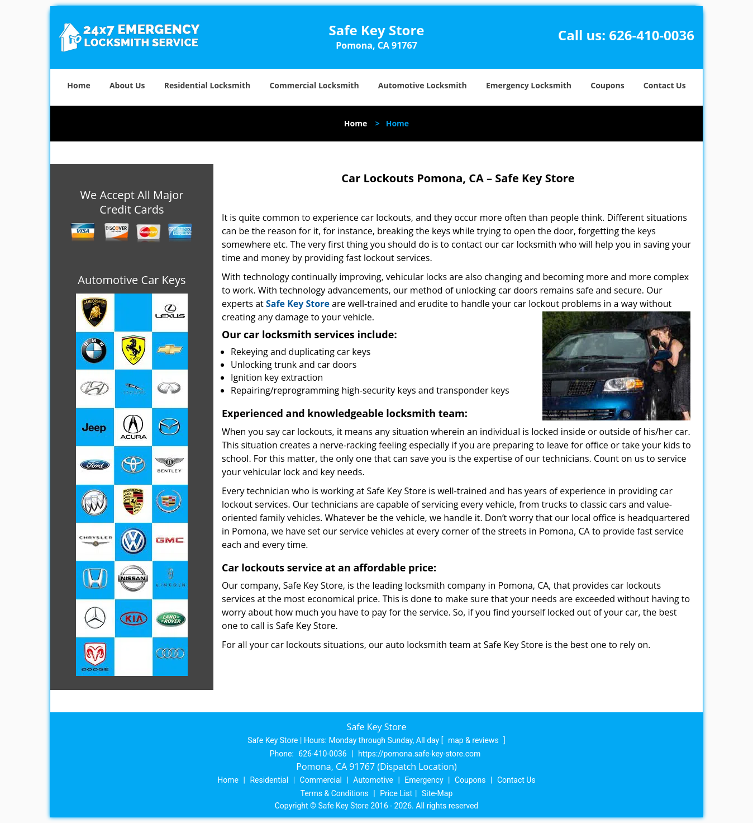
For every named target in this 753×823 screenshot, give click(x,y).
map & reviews (474, 740)
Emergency (423, 779)
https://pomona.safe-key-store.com (419, 753)
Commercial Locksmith (314, 85)
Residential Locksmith (207, 85)
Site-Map (437, 793)
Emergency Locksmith (528, 85)
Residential (269, 779)
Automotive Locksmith (422, 85)
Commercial (321, 779)
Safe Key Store (298, 303)
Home (78, 85)
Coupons (607, 85)
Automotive (373, 779)
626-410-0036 (651, 35)
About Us (127, 85)
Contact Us (665, 85)
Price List (396, 793)
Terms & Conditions (335, 793)
